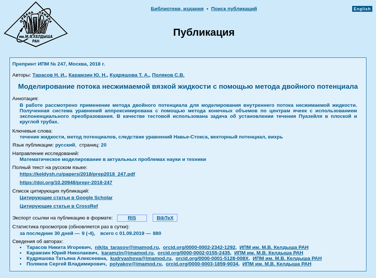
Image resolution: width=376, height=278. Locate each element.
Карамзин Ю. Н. (88, 75)
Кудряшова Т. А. (129, 75)
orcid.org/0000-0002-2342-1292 (199, 247)
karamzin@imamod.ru (127, 253)
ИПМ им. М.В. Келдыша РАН (273, 247)
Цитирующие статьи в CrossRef (59, 206)
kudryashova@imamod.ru (140, 258)
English (362, 9)
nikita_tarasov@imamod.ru (127, 247)
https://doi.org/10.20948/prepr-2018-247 (66, 182)
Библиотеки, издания (177, 8)
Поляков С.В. (168, 75)
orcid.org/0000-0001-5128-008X (212, 258)
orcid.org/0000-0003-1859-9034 (202, 264)
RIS (132, 218)
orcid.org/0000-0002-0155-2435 (194, 253)
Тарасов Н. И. (48, 75)
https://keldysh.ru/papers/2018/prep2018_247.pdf (77, 174)
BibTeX (165, 218)
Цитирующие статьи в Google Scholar (66, 197)
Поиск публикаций (234, 8)
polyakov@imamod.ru (136, 264)
